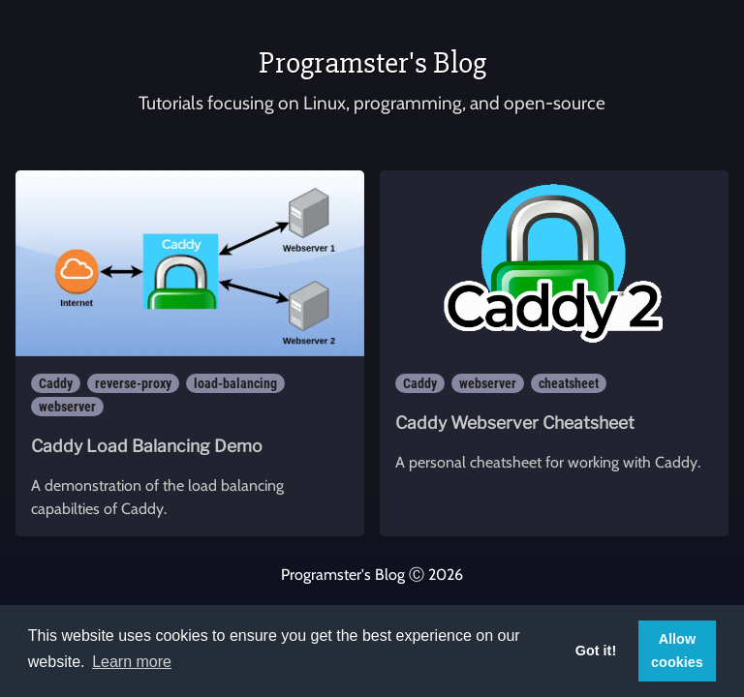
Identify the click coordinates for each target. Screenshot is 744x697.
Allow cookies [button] (677, 650)
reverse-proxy (133, 383)
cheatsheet (569, 383)
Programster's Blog (372, 62)
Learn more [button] (131, 661)
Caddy (56, 383)
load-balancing (235, 383)
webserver (67, 406)
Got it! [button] (595, 650)
